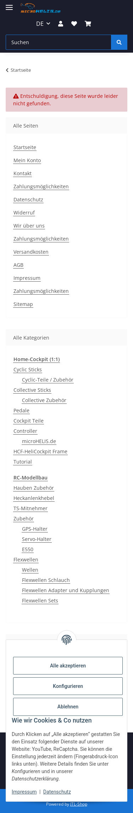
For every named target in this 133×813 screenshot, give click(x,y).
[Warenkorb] (88, 24)
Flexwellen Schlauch (46, 580)
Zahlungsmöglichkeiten (41, 186)
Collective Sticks (32, 390)
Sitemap (23, 304)
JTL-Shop (78, 804)
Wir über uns (29, 225)
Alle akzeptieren (68, 665)
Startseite (24, 147)
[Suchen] (58, 42)
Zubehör (23, 518)
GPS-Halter (35, 528)
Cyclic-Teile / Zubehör (47, 379)
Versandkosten (31, 251)
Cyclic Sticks (27, 369)
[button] (60, 24)
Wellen (30, 569)
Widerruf (24, 212)
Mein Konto (27, 160)
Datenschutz (57, 792)
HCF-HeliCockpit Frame (40, 451)
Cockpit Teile (28, 420)
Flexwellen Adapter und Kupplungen (65, 590)
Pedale (21, 410)
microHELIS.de (39, 441)
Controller (25, 431)
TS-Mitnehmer (30, 508)
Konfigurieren (68, 686)
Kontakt (22, 173)
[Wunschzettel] (74, 24)
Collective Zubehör (44, 400)
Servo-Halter (36, 539)
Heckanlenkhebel (33, 498)
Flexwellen (25, 559)
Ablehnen (67, 706)
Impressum (24, 792)
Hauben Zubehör (33, 487)
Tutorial (22, 461)
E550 (27, 549)
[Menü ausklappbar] (9, 4)
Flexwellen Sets (40, 600)
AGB (18, 264)
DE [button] (40, 24)
